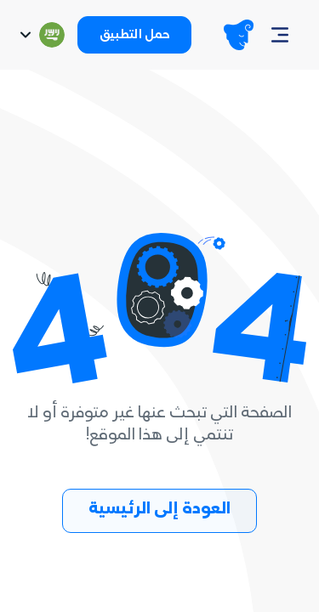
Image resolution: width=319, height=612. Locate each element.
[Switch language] (41, 35)
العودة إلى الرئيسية (159, 510)
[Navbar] (279, 35)
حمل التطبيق (134, 36)
